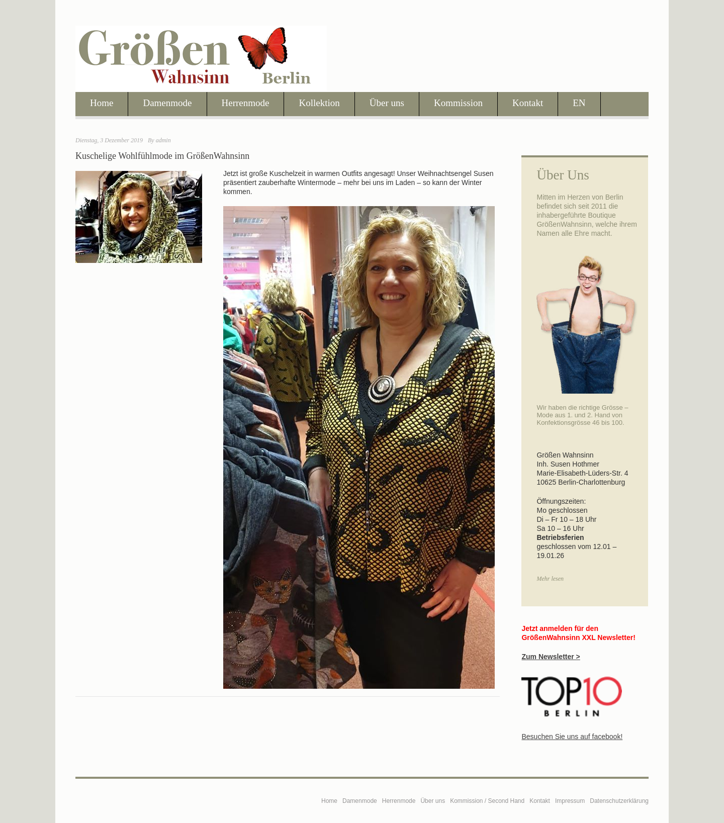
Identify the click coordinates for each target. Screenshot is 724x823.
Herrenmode (245, 103)
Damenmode (167, 103)
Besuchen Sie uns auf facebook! (571, 737)
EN (579, 103)
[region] (211, 447)
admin (163, 140)
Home (101, 103)
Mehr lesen (550, 578)
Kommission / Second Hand (487, 800)
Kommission (458, 103)
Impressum (570, 800)
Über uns (387, 103)
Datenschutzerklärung (619, 800)
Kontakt (527, 103)
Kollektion (319, 103)
